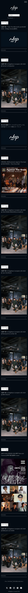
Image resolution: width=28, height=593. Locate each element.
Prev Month (10, 18)
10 (16, 581)
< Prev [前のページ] (6, 581)
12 (19, 581)
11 (18, 581)
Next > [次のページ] (22, 581)
